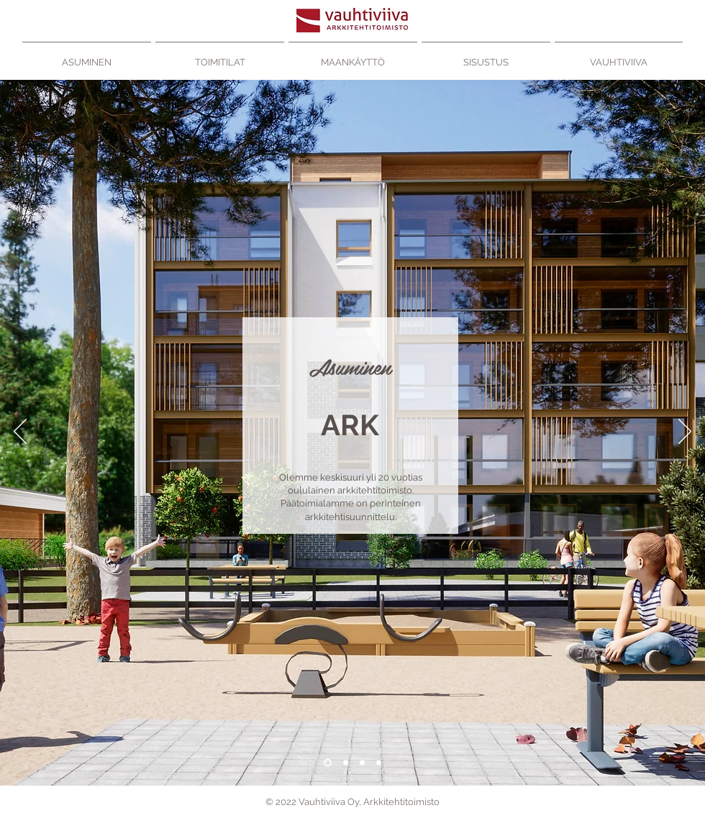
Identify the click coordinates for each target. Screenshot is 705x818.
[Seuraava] (684, 432)
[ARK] (350, 425)
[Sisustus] (378, 762)
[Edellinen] (20, 432)
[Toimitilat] (345, 762)
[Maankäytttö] (362, 762)
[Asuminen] (328, 763)
